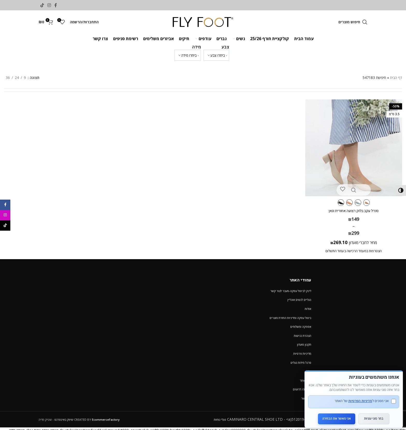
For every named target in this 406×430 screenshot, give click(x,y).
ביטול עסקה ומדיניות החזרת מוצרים (290, 318)
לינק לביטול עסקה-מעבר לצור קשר (290, 291)
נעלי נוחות (220, 419)
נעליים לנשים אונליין (299, 300)
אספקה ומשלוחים (300, 327)
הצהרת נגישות (302, 336)
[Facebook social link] (56, 5)
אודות (308, 309)
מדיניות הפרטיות (357, 397)
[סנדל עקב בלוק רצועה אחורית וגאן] (355, 146)
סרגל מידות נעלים (301, 363)
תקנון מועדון (304, 344)
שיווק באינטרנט (63, 419)
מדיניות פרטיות (302, 353)
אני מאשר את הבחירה (333, 414)
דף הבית (396, 77)
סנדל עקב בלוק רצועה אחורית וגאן (355, 207)
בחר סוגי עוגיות (374, 414)
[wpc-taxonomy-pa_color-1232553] (216, 55)
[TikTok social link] (42, 5)
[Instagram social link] (49, 5)
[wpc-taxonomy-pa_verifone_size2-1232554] (187, 55)
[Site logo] (203, 21)
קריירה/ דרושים (302, 389)
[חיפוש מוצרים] (353, 22)
